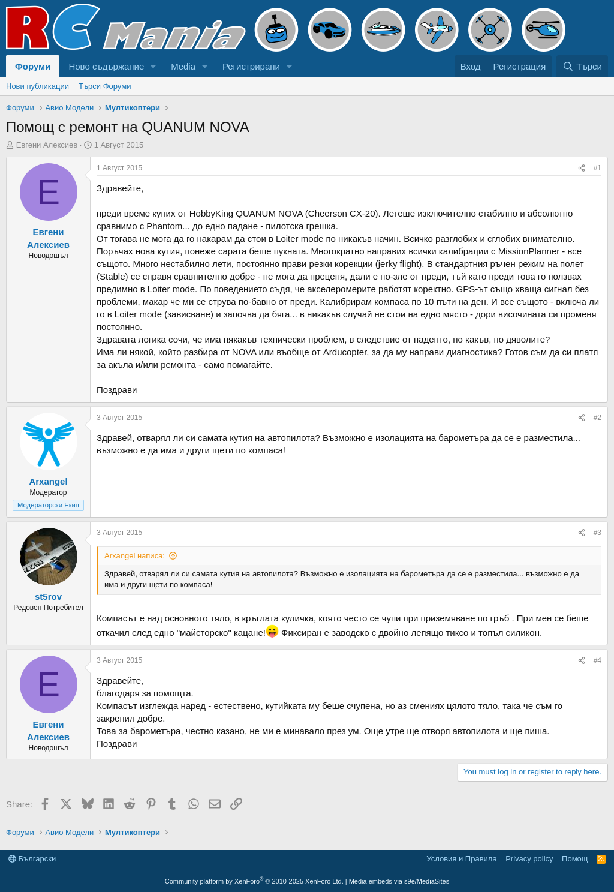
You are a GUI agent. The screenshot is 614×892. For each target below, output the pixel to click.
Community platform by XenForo (254, 881)
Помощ (575, 858)
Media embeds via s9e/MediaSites (399, 881)
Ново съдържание (106, 66)
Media (183, 66)
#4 (597, 660)
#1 (597, 168)
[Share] (581, 168)
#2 (597, 417)
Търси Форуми (105, 86)
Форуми (32, 66)
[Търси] (582, 66)
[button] (153, 66)
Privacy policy (529, 858)
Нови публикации (37, 86)
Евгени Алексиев (47, 144)
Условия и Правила (461, 858)
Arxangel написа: (134, 555)
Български (32, 858)
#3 (597, 532)
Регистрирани (251, 66)
